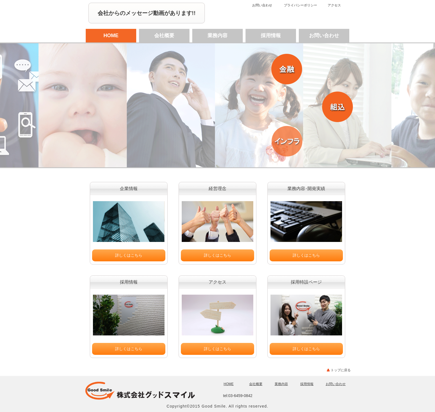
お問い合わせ (262, 5)
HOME (110, 35)
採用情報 (271, 35)
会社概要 (164, 35)
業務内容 (217, 35)
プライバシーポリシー (300, 5)
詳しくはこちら (128, 255)
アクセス (334, 5)
